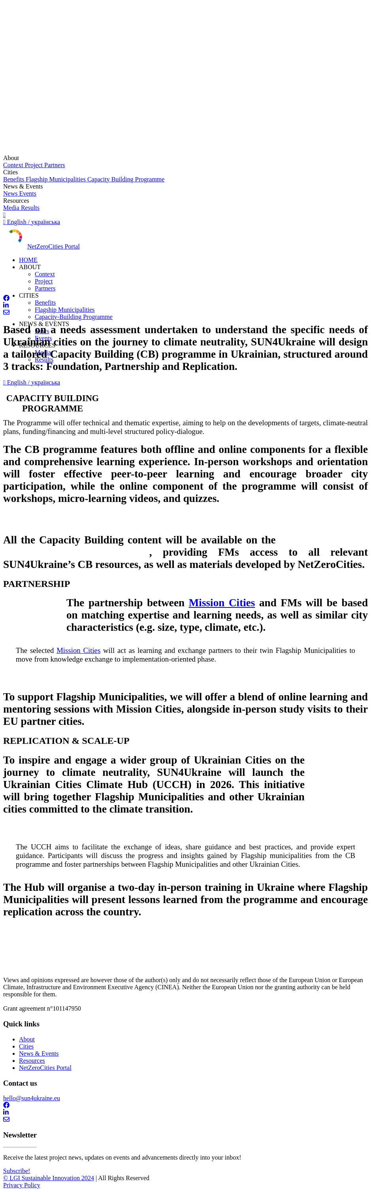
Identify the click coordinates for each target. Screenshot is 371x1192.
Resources (32, 1060)
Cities (26, 1046)
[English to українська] (185, 218)
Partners (54, 165)
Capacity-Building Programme (74, 316)
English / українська (31, 382)
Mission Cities (222, 603)
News (10, 193)
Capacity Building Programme (126, 179)
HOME (28, 260)
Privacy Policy (21, 1185)
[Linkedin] (185, 305)
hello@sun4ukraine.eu (31, 1098)
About (27, 1039)
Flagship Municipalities (55, 179)
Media (11, 207)
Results (29, 207)
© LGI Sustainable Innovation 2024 (48, 1178)
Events (26, 193)
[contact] (185, 312)
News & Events (38, 1053)
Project (33, 165)
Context (13, 165)
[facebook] (185, 298)
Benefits (13, 179)
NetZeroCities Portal (53, 246)
